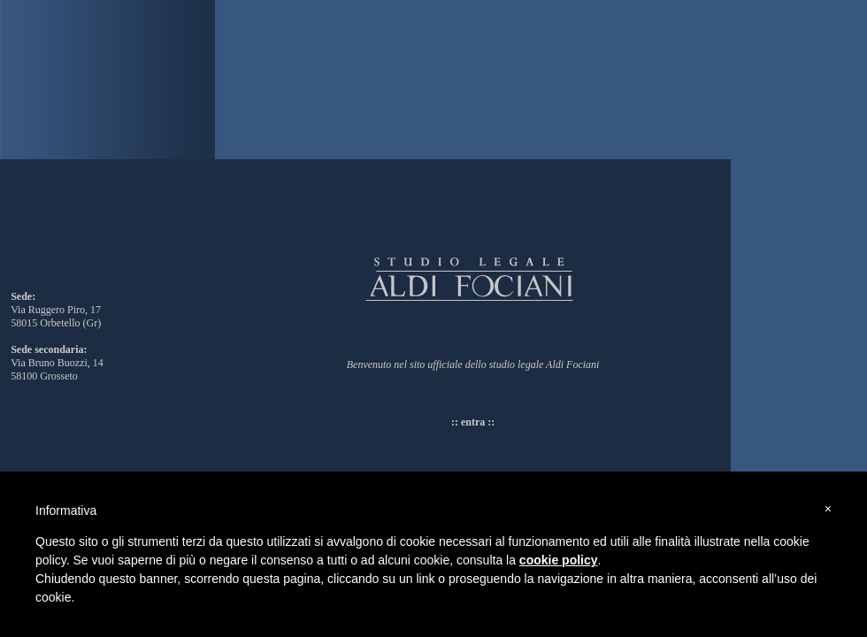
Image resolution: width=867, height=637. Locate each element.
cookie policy (558, 560)
